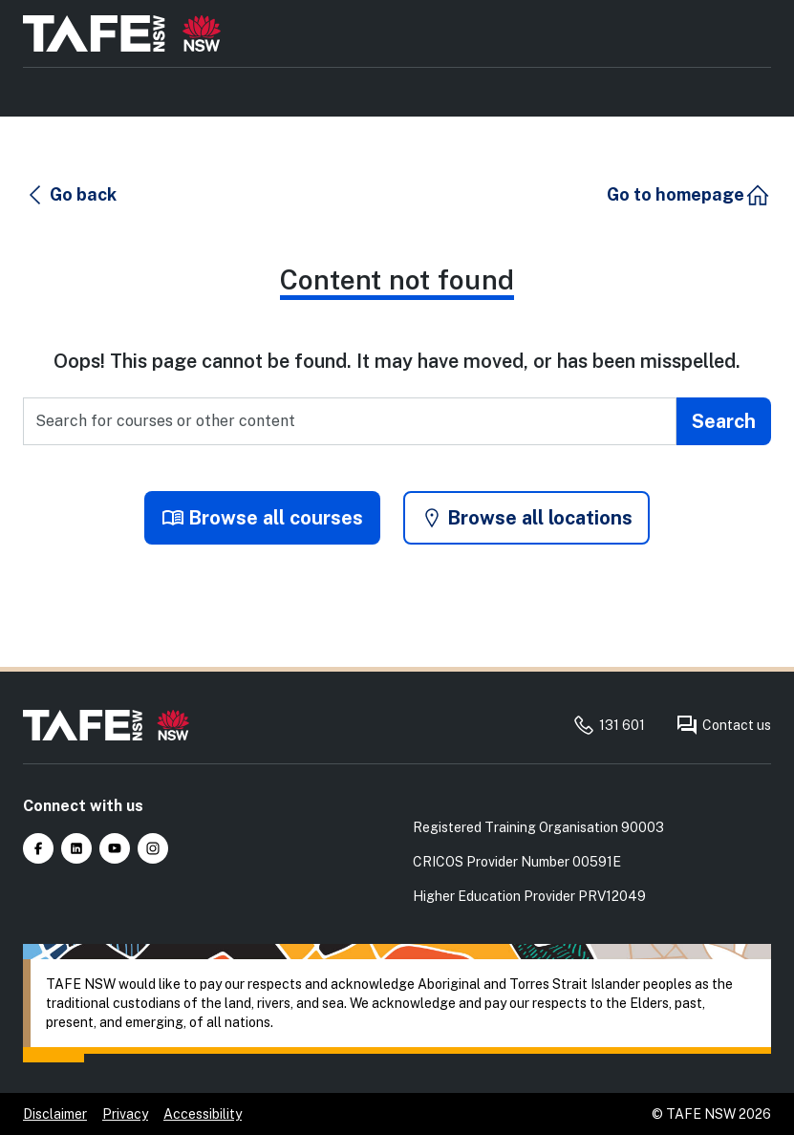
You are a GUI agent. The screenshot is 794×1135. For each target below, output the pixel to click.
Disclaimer (55, 1114)
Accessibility (202, 1114)
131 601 (608, 725)
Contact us (723, 725)
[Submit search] (723, 421)
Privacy (125, 1114)
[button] (70, 195)
